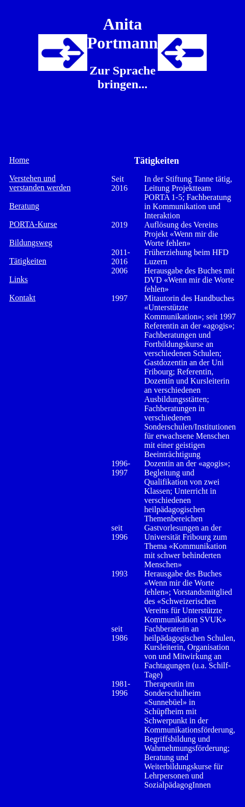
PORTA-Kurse (33, 224)
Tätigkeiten (27, 261)
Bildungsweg (30, 242)
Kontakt (22, 297)
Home (19, 160)
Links (18, 279)
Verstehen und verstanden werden (39, 183)
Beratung (24, 205)
